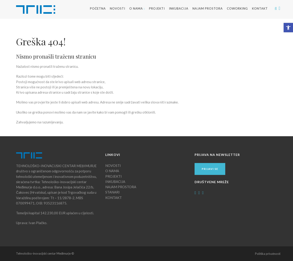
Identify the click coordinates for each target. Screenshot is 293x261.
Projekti (157, 8)
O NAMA (137, 8)
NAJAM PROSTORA (208, 8)
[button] (288, 27)
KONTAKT (113, 198)
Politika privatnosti (267, 254)
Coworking (237, 8)
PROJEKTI (113, 176)
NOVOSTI (113, 165)
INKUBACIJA (178, 8)
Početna (98, 8)
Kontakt (260, 8)
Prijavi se (210, 169)
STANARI (112, 192)
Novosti (117, 8)
